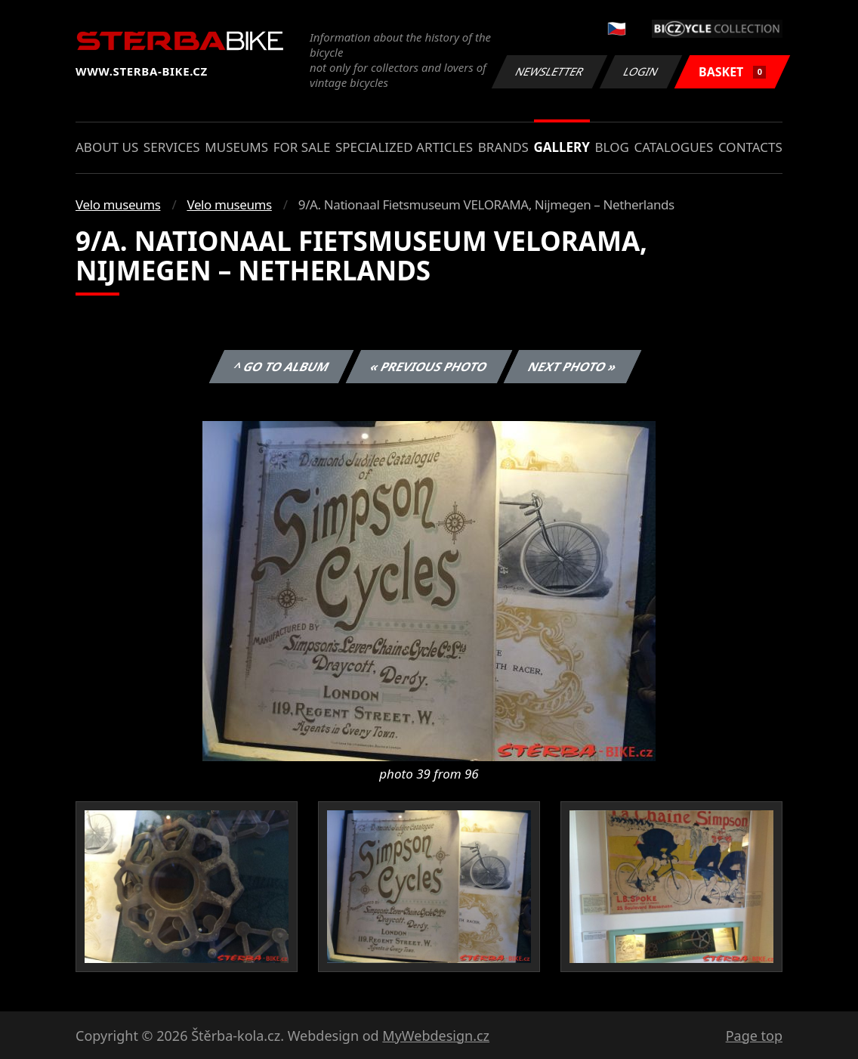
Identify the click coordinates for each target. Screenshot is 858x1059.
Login (641, 71)
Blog (612, 147)
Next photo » (572, 366)
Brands (503, 147)
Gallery (562, 147)
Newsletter (549, 71)
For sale (302, 147)
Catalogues (673, 147)
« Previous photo (429, 366)
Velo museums (118, 204)
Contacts (750, 147)
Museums (236, 147)
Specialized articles (404, 147)
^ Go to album (281, 366)
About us (107, 147)
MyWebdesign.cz (435, 1035)
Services (172, 147)
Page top (754, 1035)
